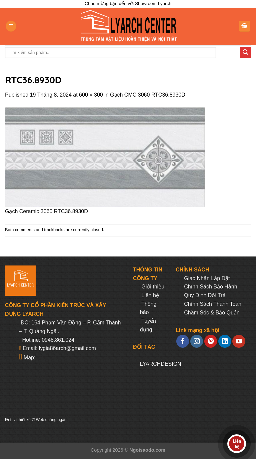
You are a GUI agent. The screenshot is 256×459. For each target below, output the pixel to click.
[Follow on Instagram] (196, 341)
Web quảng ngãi (50, 419)
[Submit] (245, 52)
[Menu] (11, 26)
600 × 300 (91, 95)
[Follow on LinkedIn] (224, 341)
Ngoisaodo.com (147, 450)
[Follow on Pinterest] (210, 341)
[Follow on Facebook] (182, 341)
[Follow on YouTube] (238, 341)
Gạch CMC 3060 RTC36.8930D (147, 95)
